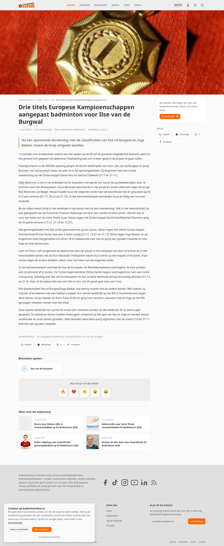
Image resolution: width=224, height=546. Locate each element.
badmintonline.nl (26, 100)
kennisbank (100, 4)
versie (193, 541)
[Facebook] (105, 482)
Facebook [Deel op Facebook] (73, 344)
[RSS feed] (153, 482)
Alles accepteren (41, 529)
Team (109, 510)
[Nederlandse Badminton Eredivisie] (178, 5)
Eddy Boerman (27, 182)
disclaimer (183, 541)
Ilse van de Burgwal (127, 166)
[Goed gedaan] (84, 393)
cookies (202, 541)
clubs (127, 4)
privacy (173, 541)
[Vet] (63, 393)
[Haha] (106, 393)
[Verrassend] (95, 393)
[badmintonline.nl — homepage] (27, 5)
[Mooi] (74, 393)
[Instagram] (124, 482)
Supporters (112, 515)
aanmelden (197, 521)
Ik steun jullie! (170, 116)
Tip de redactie (114, 520)
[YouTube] (134, 482)
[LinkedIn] (144, 482)
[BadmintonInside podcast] (188, 5)
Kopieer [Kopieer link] (26, 344)
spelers (115, 4)
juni (52, 100)
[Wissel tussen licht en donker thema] (195, 5)
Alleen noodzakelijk (19, 529)
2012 (46, 100)
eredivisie (84, 4)
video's (138, 4)
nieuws (71, 4)
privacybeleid (15, 522)
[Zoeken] (202, 5)
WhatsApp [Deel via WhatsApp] (44, 344)
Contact (110, 525)
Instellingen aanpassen (49, 536)
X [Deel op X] (58, 344)
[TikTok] (115, 482)
